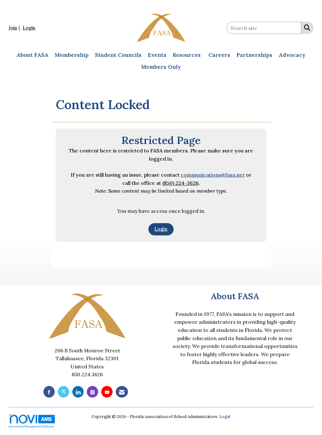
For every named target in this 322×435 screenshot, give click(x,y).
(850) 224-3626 (180, 183)
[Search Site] (305, 27)
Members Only (161, 66)
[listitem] (14, 28)
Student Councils (118, 55)
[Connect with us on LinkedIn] (78, 392)
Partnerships (254, 55)
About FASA (32, 55)
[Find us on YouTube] (107, 392)
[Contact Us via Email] (122, 392)
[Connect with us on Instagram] (92, 392)
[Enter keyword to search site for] (263, 28)
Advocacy (292, 55)
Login (161, 229)
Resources (187, 55)
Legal (224, 416)
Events (157, 55)
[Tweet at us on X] (63, 392)
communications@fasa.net (213, 175)
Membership (72, 55)
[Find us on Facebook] (49, 392)
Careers (219, 55)
